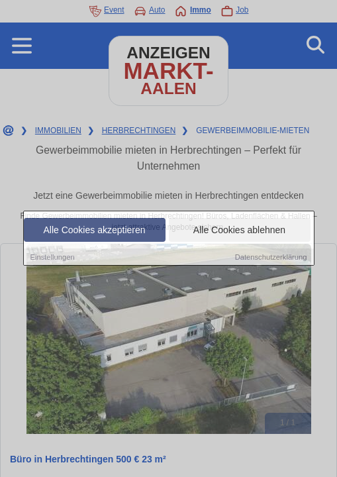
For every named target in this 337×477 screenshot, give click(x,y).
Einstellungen (52, 258)
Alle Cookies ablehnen (239, 230)
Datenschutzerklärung (271, 258)
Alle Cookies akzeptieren (94, 230)
